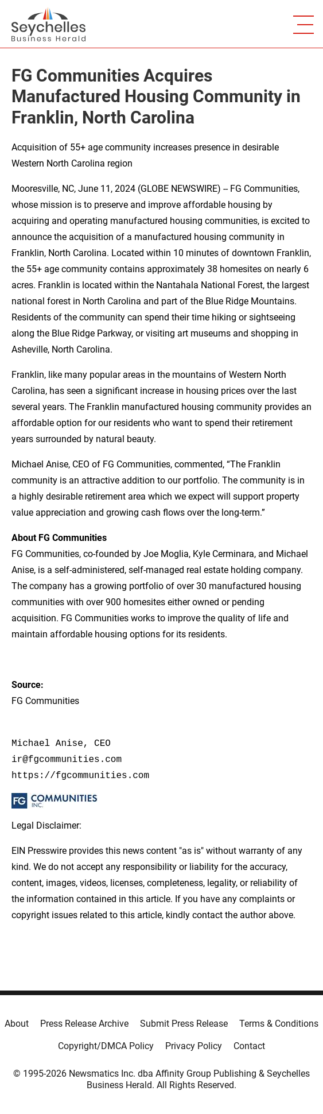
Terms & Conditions (278, 1023)
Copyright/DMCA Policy (106, 1045)
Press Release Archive (84, 1023)
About (17, 1023)
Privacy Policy (193, 1045)
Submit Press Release (184, 1023)
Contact (249, 1045)
